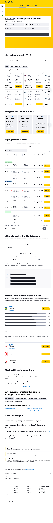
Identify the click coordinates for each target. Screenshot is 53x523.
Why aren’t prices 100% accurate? (29, 485)
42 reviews (15, 313)
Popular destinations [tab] (21, 404)
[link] (13, 133)
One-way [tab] (30, 66)
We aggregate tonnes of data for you (29, 483)
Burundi (15, 49)
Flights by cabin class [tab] (12, 401)
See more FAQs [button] (29, 389)
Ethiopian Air (16, 346)
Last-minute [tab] (22, 66)
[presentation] (46, 18)
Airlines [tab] (17, 262)
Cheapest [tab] (10, 66)
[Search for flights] (2, 6)
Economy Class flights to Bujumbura (36, 412)
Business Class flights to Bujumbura (36, 410)
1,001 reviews (16, 351)
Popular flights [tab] (32, 404)
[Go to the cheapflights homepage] (10, 2)
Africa (11, 49)
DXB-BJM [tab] (29, 245)
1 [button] (44, 230)
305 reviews (16, 358)
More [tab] (40, 262)
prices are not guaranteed (34, 476)
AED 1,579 (13, 18)
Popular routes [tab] (11, 404)
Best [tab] (16, 66)
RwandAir (15, 309)
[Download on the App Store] (43, 499)
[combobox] (24, 21)
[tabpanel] (29, 279)
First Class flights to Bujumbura (14, 410)
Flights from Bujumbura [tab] (25, 401)
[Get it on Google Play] (43, 496)
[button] (2, 2)
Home (8, 49)
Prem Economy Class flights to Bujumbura (16, 412)
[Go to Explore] (2, 12)
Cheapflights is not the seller (29, 480)
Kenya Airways (16, 354)
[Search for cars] (2, 9)
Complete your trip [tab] (37, 401)
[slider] (51, 152)
